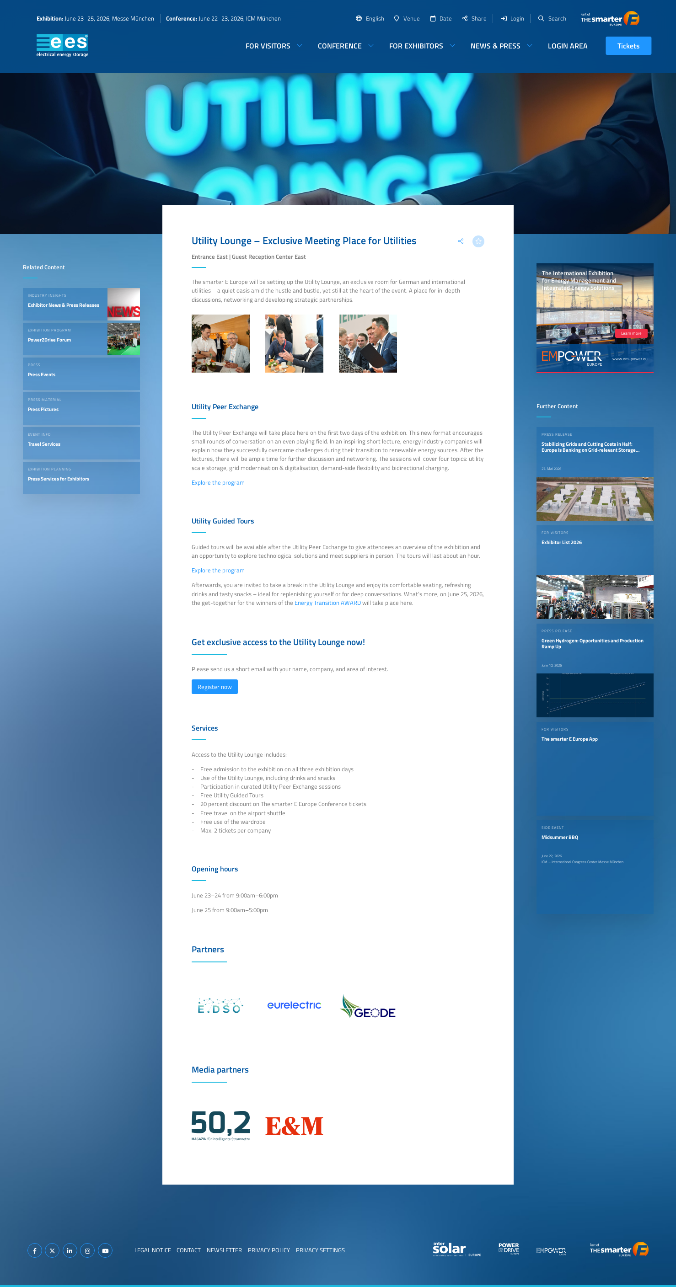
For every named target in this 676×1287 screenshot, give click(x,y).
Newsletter (224, 1250)
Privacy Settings (320, 1250)
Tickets (628, 45)
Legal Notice (152, 1250)
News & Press (495, 45)
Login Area (568, 45)
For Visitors (268, 45)
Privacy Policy (269, 1250)
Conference (340, 45)
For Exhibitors (416, 45)
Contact (189, 1250)
